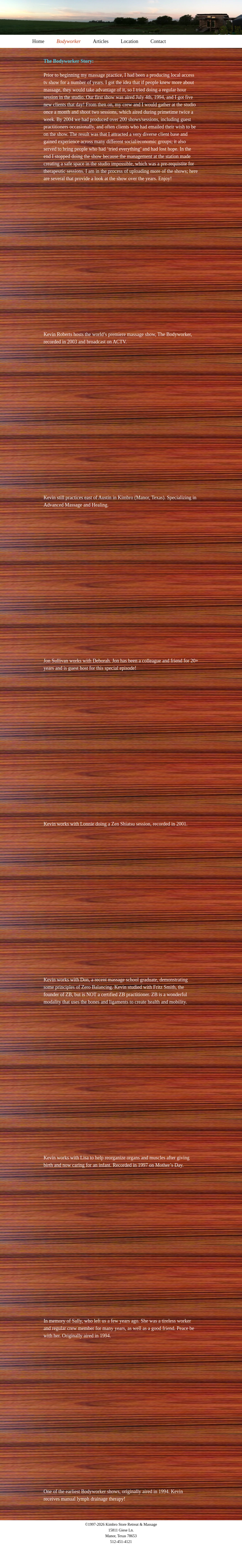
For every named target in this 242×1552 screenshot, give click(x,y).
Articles (101, 41)
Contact (158, 41)
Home (38, 41)
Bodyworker (69, 41)
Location (129, 41)
